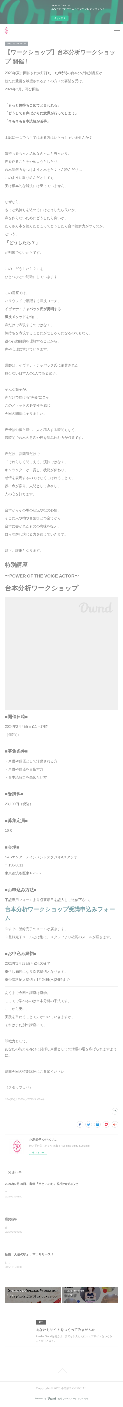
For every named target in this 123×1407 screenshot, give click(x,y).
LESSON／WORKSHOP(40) (30, 1099)
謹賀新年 (11, 1219)
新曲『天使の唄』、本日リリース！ (29, 1255)
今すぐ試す (59, 18)
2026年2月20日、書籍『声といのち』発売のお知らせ (41, 1184)
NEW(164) (10, 1099)
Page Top (61, 1371)
